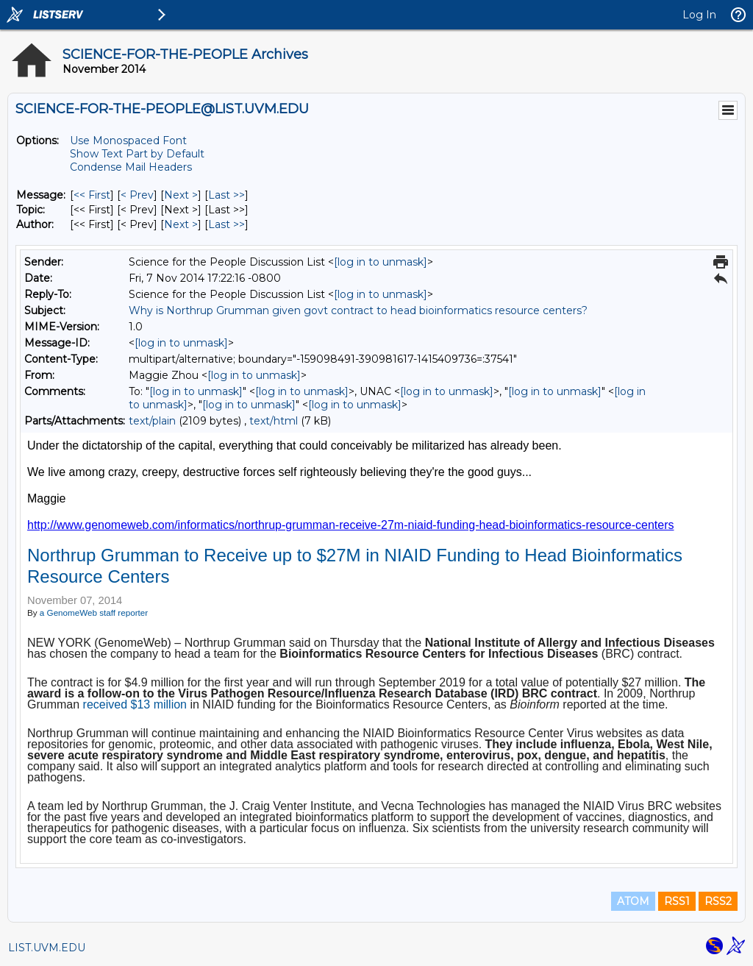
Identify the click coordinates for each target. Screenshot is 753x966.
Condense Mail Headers (131, 167)
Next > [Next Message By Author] (181, 224)
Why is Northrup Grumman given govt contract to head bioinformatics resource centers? (358, 310)
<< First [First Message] (92, 195)
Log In (699, 14)
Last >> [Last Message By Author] (226, 224)
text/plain (152, 420)
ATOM (633, 901)
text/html (273, 420)
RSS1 (677, 901)
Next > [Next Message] (181, 195)
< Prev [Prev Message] (137, 195)
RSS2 (718, 901)
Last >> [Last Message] (226, 195)
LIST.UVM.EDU (46, 947)
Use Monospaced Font (128, 140)
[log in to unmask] (380, 262)
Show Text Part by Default (137, 153)
